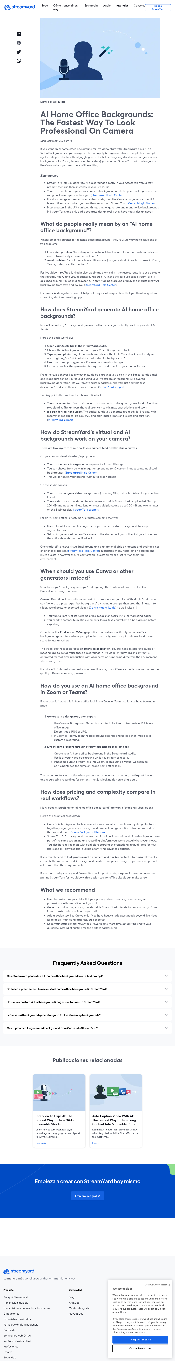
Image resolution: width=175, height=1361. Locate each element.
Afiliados (79, 1302)
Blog (79, 1297)
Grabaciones (11, 1313)
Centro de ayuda (79, 1308)
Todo (45, 5)
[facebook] (19, 43)
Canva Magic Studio (141, 203)
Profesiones (21, 1346)
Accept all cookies (140, 1339)
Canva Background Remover (88, 832)
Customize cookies (140, 1348)
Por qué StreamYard (15, 1297)
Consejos (139, 5)
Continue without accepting (157, 1285)
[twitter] (19, 51)
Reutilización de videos (17, 1341)
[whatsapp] (19, 60)
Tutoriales (122, 5)
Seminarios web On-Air (17, 1335)
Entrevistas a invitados (17, 1319)
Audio (107, 5)
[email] (19, 34)
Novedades (76, 1313)
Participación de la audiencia (20, 1324)
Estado (7, 1351)
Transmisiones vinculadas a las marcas (26, 1308)
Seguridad (9, 1357)
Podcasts (9, 1330)
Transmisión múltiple (15, 1302)
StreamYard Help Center (107, 195)
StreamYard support (111, 387)
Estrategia (91, 5)
